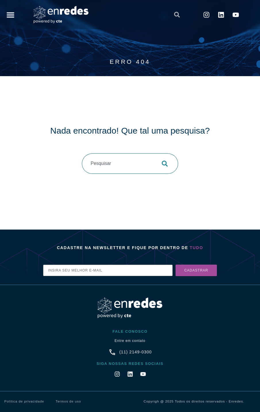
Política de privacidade (24, 401)
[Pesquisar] (166, 163)
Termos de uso (68, 401)
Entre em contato (130, 341)
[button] (10, 14)
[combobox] (128, 14)
